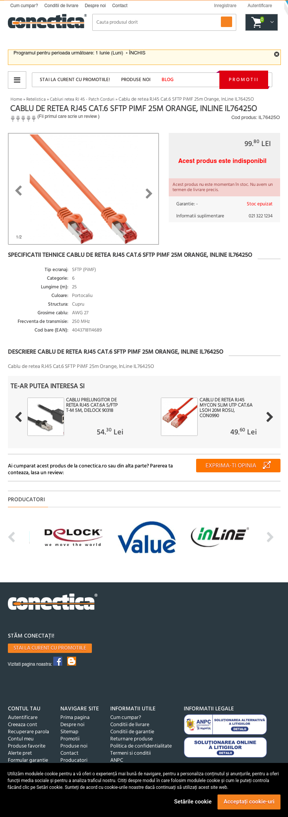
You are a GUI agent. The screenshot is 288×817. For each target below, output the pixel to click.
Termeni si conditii (130, 753)
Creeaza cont (22, 725)
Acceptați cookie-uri (249, 801)
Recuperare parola (28, 732)
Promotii (244, 80)
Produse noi (135, 80)
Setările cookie (193, 801)
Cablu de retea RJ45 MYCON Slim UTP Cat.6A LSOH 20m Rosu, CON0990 (226, 408)
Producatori (73, 760)
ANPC (116, 760)
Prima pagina (75, 717)
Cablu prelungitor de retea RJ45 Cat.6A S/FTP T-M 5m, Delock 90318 (92, 405)
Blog (168, 80)
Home (16, 99)
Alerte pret (20, 753)
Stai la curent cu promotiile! (75, 80)
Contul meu (21, 739)
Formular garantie (28, 760)
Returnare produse (131, 739)
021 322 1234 (261, 216)
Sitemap (69, 732)
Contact (120, 5)
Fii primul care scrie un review (68, 116)
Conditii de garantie (132, 732)
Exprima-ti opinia (231, 466)
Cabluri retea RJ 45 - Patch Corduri (82, 99)
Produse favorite (26, 746)
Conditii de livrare (61, 5)
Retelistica (36, 99)
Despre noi (95, 5)
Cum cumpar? (24, 5)
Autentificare (23, 717)
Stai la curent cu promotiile (50, 648)
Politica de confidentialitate (141, 746)
